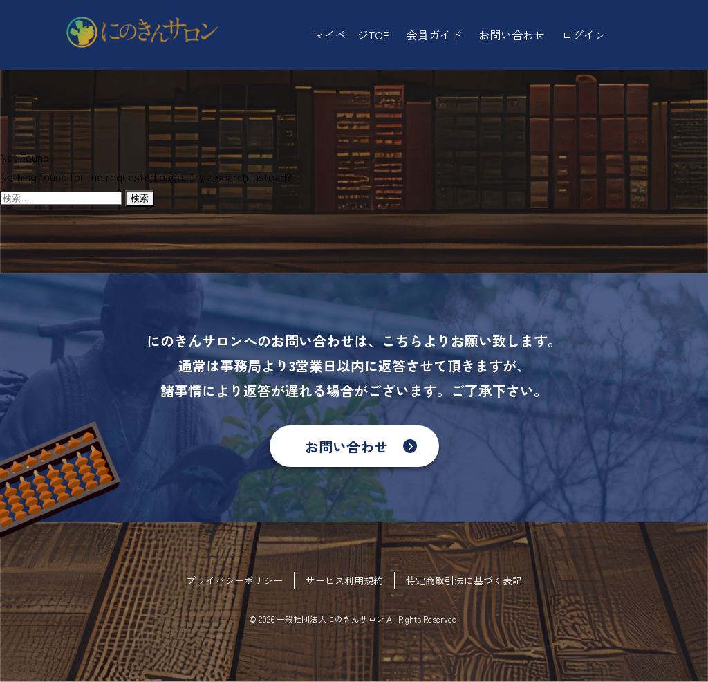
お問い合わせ (346, 446)
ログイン (583, 34)
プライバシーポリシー (234, 580)
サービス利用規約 (344, 580)
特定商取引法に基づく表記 (464, 580)
